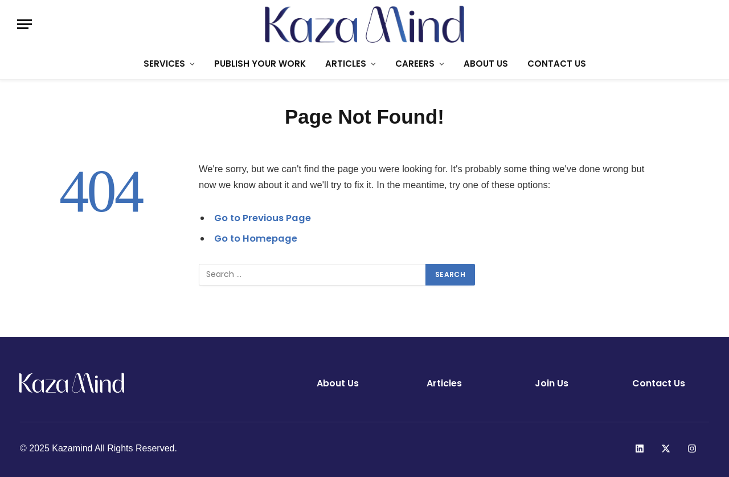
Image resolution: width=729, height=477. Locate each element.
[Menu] (24, 24)
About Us (338, 383)
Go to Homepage (255, 238)
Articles (444, 383)
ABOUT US (486, 64)
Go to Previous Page (262, 218)
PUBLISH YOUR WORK (260, 64)
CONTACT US (556, 64)
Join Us (551, 383)
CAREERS (415, 64)
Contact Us (658, 383)
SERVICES (164, 64)
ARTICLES (345, 64)
